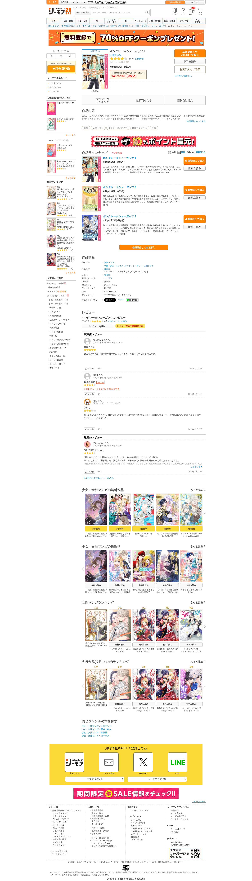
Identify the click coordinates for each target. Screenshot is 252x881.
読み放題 (64, 2)
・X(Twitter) (174, 832)
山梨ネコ (68, 248)
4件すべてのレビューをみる (100, 478)
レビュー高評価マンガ (59, 344)
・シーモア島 (135, 820)
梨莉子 (147, 592)
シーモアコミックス (111, 21)
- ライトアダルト (59, 845)
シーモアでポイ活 (57, 324)
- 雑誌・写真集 (58, 828)
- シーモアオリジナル (61, 836)
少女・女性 (82, 21)
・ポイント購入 (96, 813)
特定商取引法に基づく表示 (131, 862)
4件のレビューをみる (117, 321)
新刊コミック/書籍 (56, 283)
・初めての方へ (136, 825)
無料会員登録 (175, 2)
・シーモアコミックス (178, 819)
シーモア (52, 2)
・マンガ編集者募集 (177, 816)
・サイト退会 (95, 834)
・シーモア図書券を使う (100, 838)
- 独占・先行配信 (59, 839)
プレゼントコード (57, 364)
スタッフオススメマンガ (60, 340)
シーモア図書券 (56, 360)
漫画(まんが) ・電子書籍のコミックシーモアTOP (69, 26)
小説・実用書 (155, 21)
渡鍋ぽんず (62, 194)
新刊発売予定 (55, 287)
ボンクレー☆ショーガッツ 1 (119, 158)
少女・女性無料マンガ (58, 300)
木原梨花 (127, 592)
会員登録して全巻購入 (143, 247)
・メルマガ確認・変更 (99, 816)
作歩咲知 (140, 592)
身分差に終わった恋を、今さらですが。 (65, 190)
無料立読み (96, 585)
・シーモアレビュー (58, 854)
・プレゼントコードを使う (101, 840)
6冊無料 (143, 529)
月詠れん (191, 592)
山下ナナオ (197, 651)
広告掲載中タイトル (58, 348)
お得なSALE (55, 312)
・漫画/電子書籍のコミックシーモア (65, 810)
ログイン (195, 2)
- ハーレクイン (58, 834)
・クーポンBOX (96, 824)
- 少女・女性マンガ (60, 816)
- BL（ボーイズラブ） (61, 819)
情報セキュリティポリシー (110, 862)
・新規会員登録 (96, 810)
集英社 (125, 26)
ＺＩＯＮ (186, 536)
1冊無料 (120, 529)
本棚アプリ (54, 368)
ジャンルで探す (83, 12)
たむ (105, 536)
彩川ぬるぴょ (98, 536)
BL (97, 21)
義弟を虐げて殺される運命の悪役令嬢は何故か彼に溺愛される (65, 241)
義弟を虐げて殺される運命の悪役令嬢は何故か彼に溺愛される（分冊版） (65, 260)
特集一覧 (53, 336)
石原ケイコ (144, 536)
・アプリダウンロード (138, 810)
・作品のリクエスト (138, 834)
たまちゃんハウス (64, 145)
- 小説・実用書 (58, 831)
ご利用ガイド (55, 83)
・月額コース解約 (97, 828)
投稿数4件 (127, 59)
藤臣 (111, 592)
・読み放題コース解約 (99, 831)
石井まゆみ (115, 55)
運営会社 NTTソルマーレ (175, 862)
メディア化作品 (56, 332)
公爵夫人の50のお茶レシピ (66, 223)
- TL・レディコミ (59, 822)
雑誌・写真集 (169, 21)
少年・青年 (68, 21)
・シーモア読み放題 (58, 851)
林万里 (170, 536)
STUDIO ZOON (63, 197)
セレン (196, 711)
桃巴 (189, 651)
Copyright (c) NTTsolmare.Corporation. (126, 878)
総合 (53, 21)
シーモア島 (88, 2)
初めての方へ (55, 87)
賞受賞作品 (54, 328)
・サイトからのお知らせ (100, 843)
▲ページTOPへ (199, 802)
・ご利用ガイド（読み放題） (141, 831)
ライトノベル (140, 21)
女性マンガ (115, 26)
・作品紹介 (174, 810)
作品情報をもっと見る (196, 121)
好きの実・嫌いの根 (65, 102)
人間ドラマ (98, 128)
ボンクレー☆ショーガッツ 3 (119, 216)
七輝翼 (183, 651)
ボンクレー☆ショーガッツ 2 (119, 187)
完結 (86, 128)
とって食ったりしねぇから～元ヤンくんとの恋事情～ (65, 207)
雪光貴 (60, 248)
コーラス (135, 26)
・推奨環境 (134, 837)
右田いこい (62, 213)
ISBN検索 (161, 862)
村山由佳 (60, 166)
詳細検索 (53, 352)
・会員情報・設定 (97, 818)
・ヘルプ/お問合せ (137, 823)
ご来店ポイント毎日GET (60, 320)
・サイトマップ (136, 840)
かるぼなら (118, 592)
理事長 (107, 269)
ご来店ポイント (95, 779)
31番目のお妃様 (191, 649)
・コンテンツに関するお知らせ (103, 846)
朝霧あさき (188, 711)
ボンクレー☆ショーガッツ (153, 26)
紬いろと (160, 592)
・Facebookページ (177, 829)
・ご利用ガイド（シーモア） (141, 828)
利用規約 (79, 862)
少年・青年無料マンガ (58, 304)
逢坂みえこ (61, 148)
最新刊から (201, 152)
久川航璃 (167, 592)
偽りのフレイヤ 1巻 (143, 534)
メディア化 (184, 21)
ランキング (56, 291)
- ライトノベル (58, 825)
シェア (121, 299)
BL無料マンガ (55, 308)
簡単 (181, 152)
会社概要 (71, 862)
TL (126, 21)
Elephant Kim (195, 536)
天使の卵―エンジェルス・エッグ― (65, 162)
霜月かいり (115, 536)
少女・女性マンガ (100, 26)
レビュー (76, 2)
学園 (154, 128)
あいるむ (175, 592)
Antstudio (61, 227)
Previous (84, 512)
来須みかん (125, 536)
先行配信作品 (55, 316)
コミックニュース (57, 356)
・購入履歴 (94, 821)
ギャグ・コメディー (117, 128)
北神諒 (164, 536)
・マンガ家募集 (175, 813)
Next (203, 513)
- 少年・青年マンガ (60, 813)
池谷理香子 (69, 166)
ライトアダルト (198, 21)
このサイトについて (149, 862)
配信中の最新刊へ (184, 76)
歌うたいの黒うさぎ (65, 119)
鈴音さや (88, 536)
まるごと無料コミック (58, 295)
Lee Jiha (69, 227)
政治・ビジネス (139, 128)
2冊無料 (96, 529)
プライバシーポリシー (91, 862)
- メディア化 (57, 842)
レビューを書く (118, 62)
